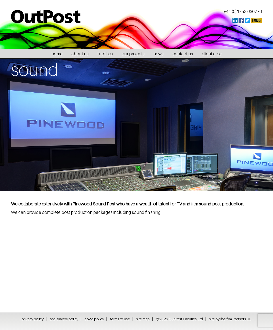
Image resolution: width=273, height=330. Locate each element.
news (158, 53)
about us (80, 53)
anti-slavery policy (64, 319)
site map (143, 319)
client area (212, 53)
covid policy (94, 319)
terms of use (120, 319)
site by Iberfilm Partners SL (230, 319)
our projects (133, 53)
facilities (105, 53)
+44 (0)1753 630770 (242, 11)
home (57, 53)
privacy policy (33, 319)
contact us (182, 53)
